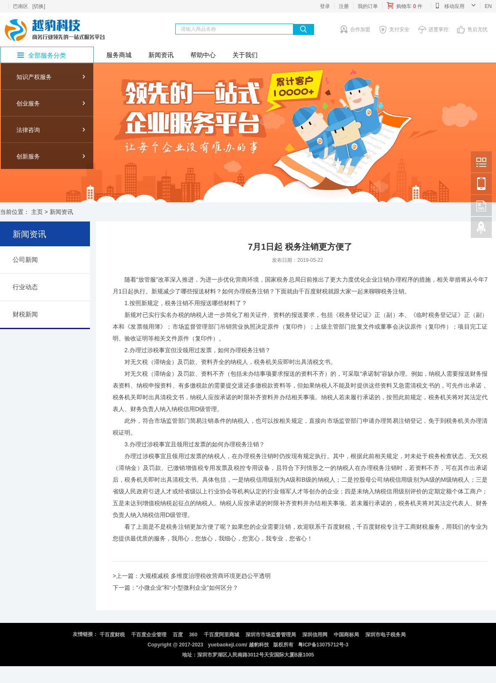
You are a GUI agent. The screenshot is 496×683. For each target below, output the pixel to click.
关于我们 (245, 54)
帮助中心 (203, 54)
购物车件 (405, 5)
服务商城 (119, 54)
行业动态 (25, 286)
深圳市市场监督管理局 (270, 635)
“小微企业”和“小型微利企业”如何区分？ (187, 587)
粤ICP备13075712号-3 (323, 645)
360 (193, 635)
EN (488, 6)
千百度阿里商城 (221, 635)
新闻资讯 (161, 54)
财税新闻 (25, 314)
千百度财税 (112, 635)
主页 (37, 211)
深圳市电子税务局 (385, 635)
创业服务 (28, 103)
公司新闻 (25, 259)
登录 (325, 6)
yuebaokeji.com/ (227, 645)
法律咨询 (28, 130)
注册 (344, 6)
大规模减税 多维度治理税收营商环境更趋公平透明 (205, 575)
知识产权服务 (34, 77)
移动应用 (455, 5)
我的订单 (368, 6)
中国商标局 (346, 635)
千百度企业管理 (148, 635)
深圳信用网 (314, 635)
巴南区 (20, 6)
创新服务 (28, 156)
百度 (178, 635)
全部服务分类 (47, 55)
